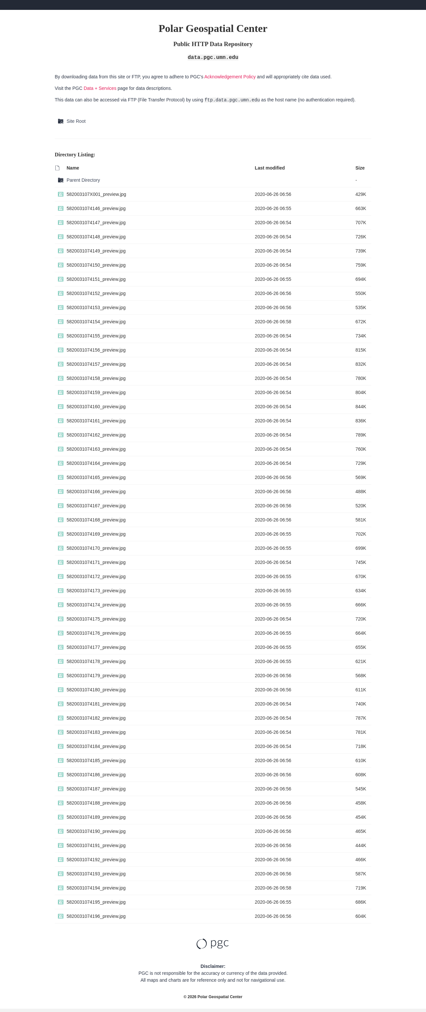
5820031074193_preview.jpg (96, 873)
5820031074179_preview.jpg (96, 675)
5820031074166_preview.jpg (96, 491)
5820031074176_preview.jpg (96, 633)
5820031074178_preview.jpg (96, 661)
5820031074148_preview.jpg (96, 236)
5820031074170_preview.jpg (96, 548)
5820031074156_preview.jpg (96, 350)
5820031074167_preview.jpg (96, 505)
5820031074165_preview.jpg (96, 477)
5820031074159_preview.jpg (96, 392)
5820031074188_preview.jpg (96, 803)
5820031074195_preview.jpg (96, 902)
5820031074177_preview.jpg (96, 647)
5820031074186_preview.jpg (96, 774)
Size (360, 168)
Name (73, 168)
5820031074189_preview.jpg (96, 817)
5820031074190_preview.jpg (96, 831)
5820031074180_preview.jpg (96, 689)
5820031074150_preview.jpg (96, 265)
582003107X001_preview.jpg (96, 194)
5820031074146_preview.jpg (96, 208)
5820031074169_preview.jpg (96, 534)
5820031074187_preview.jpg (96, 788)
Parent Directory (83, 180)
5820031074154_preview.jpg (96, 321)
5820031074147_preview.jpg (96, 222)
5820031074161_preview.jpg (96, 420)
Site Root (76, 121)
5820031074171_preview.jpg (96, 562)
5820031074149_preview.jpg (96, 250)
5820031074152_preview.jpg (96, 293)
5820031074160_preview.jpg (96, 406)
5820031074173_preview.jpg (96, 590)
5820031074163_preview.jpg (96, 449)
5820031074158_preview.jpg (96, 378)
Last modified (270, 168)
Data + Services (100, 88)
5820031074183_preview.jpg (96, 732)
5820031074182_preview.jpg (96, 718)
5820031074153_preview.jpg (96, 307)
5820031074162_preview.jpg (96, 435)
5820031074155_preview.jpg (96, 335)
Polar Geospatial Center (220, 997)
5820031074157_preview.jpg (96, 364)
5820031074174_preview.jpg (96, 604)
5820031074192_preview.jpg (96, 859)
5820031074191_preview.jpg (96, 845)
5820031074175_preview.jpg (96, 619)
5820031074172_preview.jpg (96, 576)
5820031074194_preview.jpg (96, 888)
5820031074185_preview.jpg (96, 760)
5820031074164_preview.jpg (96, 463)
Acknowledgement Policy (230, 76)
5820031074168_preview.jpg (96, 519)
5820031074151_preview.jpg (96, 279)
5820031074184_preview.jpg (96, 746)
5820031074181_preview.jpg (96, 703)
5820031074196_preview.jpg (96, 916)
